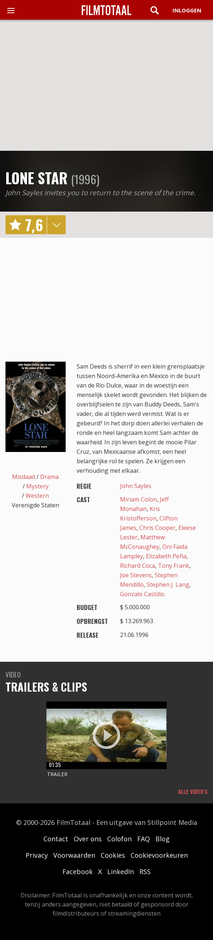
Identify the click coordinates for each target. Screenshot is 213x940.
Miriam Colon (138, 499)
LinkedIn (120, 871)
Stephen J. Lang (168, 585)
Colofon (119, 838)
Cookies (113, 855)
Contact (55, 838)
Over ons (88, 838)
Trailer (57, 774)
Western (37, 496)
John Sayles (135, 486)
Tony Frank (173, 566)
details (56, 224)
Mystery (37, 486)
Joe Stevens (136, 575)
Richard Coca (137, 566)
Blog (162, 838)
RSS (145, 871)
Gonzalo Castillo (142, 594)
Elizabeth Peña (166, 556)
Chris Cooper (157, 528)
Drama (49, 477)
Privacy (37, 855)
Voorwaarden (74, 855)
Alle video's (193, 791)
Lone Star (36, 178)
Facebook (77, 871)
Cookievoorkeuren (159, 855)
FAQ (143, 838)
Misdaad (23, 477)
